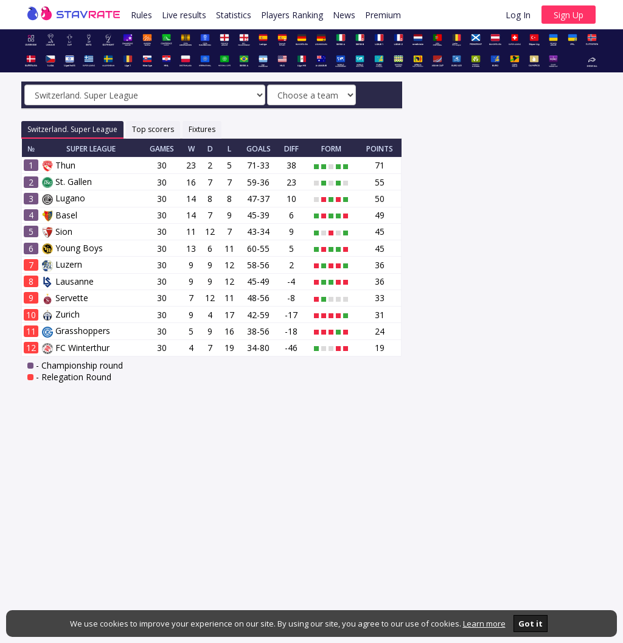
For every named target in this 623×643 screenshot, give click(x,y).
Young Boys (72, 248)
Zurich (61, 314)
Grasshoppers (76, 330)
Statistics (233, 15)
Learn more (484, 623)
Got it (530, 623)
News (344, 15)
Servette (65, 298)
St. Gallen (67, 181)
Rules (141, 15)
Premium (383, 15)
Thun (58, 165)
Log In (518, 15)
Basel (59, 215)
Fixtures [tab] (202, 129)
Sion (57, 231)
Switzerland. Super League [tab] (72, 129)
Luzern (62, 264)
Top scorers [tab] (153, 129)
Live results (184, 15)
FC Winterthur (76, 347)
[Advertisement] (511, 178)
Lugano (63, 198)
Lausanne (68, 281)
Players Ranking (292, 15)
